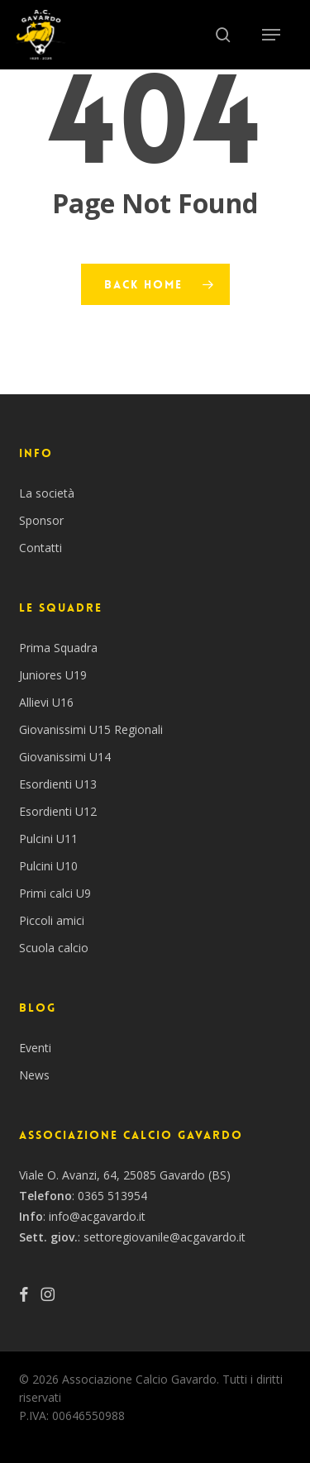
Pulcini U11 (48, 838)
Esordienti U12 (58, 811)
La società (46, 493)
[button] (271, 34)
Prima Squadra (58, 647)
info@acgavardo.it (97, 1216)
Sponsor (41, 520)
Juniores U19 (53, 675)
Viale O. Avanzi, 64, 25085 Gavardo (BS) (125, 1175)
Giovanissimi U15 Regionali (91, 729)
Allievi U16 (46, 702)
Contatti (40, 547)
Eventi (35, 1048)
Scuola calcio (53, 947)
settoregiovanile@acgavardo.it (164, 1237)
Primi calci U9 (55, 893)
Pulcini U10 (48, 866)
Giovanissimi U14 (65, 757)
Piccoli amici (51, 920)
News (34, 1075)
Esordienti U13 (58, 784)
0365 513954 (112, 1195)
